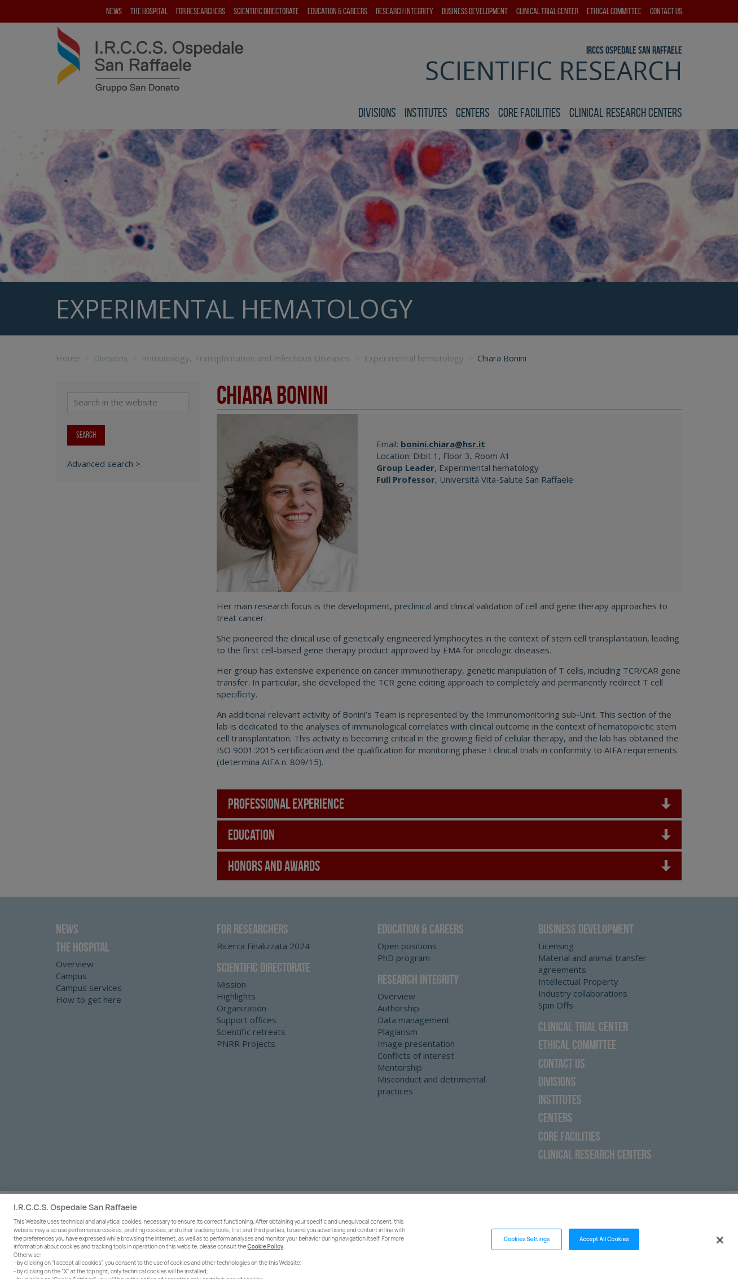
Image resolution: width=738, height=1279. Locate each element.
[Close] (720, 1246)
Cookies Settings (527, 1246)
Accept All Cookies (604, 1246)
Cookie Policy (266, 1254)
